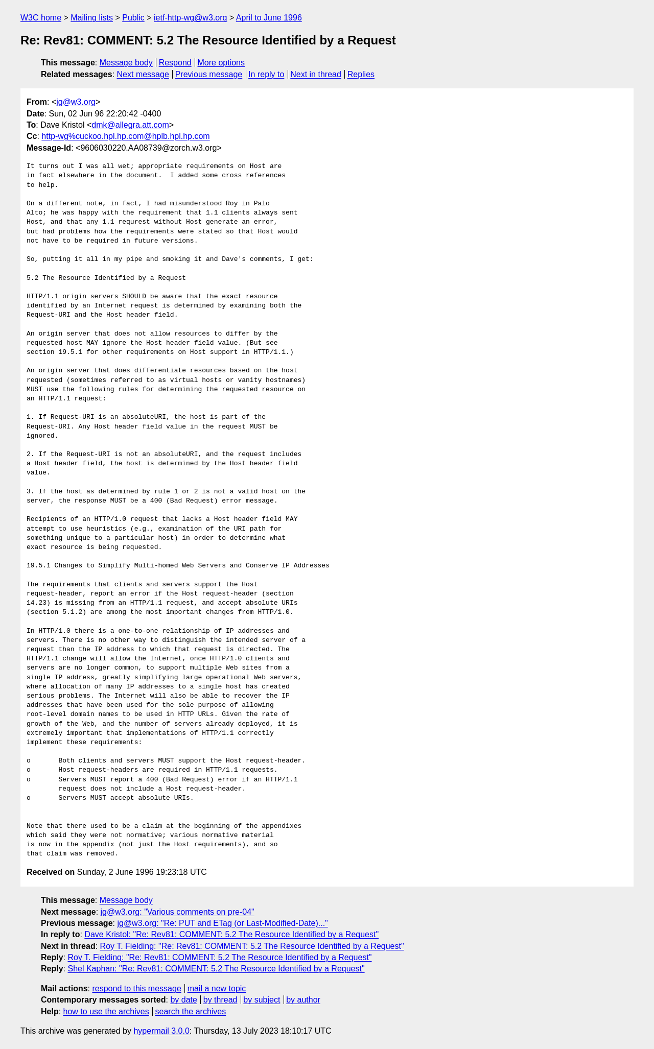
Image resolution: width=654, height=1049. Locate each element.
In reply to (266, 74)
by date (183, 999)
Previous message (209, 74)
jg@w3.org (76, 102)
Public (133, 17)
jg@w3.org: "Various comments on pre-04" (177, 912)
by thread (220, 999)
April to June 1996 (269, 17)
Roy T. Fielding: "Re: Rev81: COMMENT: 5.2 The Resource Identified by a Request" (252, 946)
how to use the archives (106, 1011)
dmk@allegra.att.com (130, 125)
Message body (126, 62)
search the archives (190, 1011)
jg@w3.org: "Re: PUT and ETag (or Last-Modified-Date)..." (222, 923)
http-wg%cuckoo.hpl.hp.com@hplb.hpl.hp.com (125, 136)
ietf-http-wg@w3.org (190, 17)
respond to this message (136, 988)
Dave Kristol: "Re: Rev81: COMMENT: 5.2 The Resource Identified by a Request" (231, 934)
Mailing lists (92, 17)
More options (221, 62)
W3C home (40, 17)
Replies (361, 74)
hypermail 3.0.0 (161, 1031)
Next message (143, 74)
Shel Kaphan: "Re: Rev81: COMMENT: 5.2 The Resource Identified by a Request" (215, 968)
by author (303, 999)
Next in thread (315, 74)
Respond (175, 62)
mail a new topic (217, 988)
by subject (261, 999)
